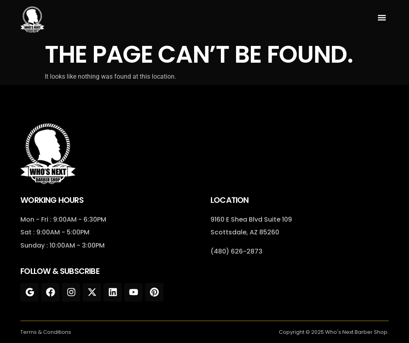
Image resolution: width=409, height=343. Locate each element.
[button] (382, 17)
